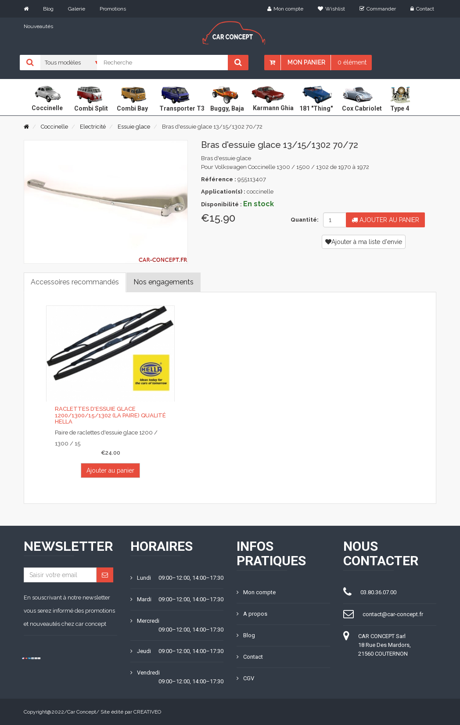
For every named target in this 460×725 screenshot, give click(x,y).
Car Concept (81, 712)
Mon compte (285, 9)
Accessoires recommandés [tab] (75, 282)
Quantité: (303, 219)
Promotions (113, 9)
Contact (422, 9)
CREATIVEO (147, 712)
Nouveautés (38, 26)
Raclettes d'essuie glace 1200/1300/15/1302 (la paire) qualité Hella (110, 415)
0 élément (352, 62)
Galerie (76, 9)
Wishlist (331, 9)
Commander (377, 9)
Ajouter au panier (385, 219)
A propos (252, 613)
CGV (245, 678)
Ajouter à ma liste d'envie (363, 241)
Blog (48, 9)
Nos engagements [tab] (163, 282)
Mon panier (306, 62)
